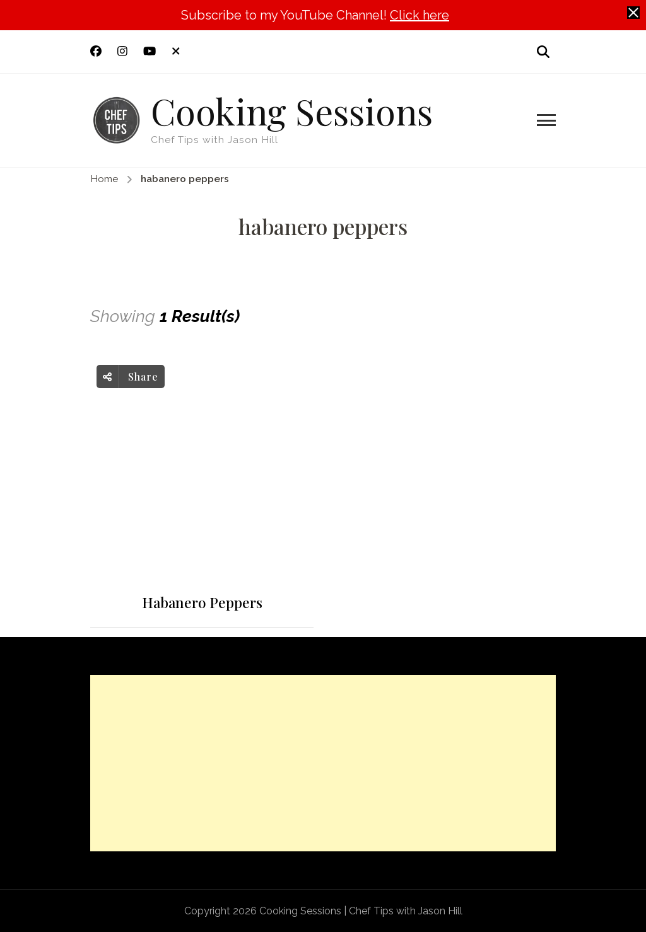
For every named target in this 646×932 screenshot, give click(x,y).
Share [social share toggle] (130, 376)
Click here (419, 15)
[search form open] (543, 51)
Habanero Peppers (202, 602)
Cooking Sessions (292, 110)
